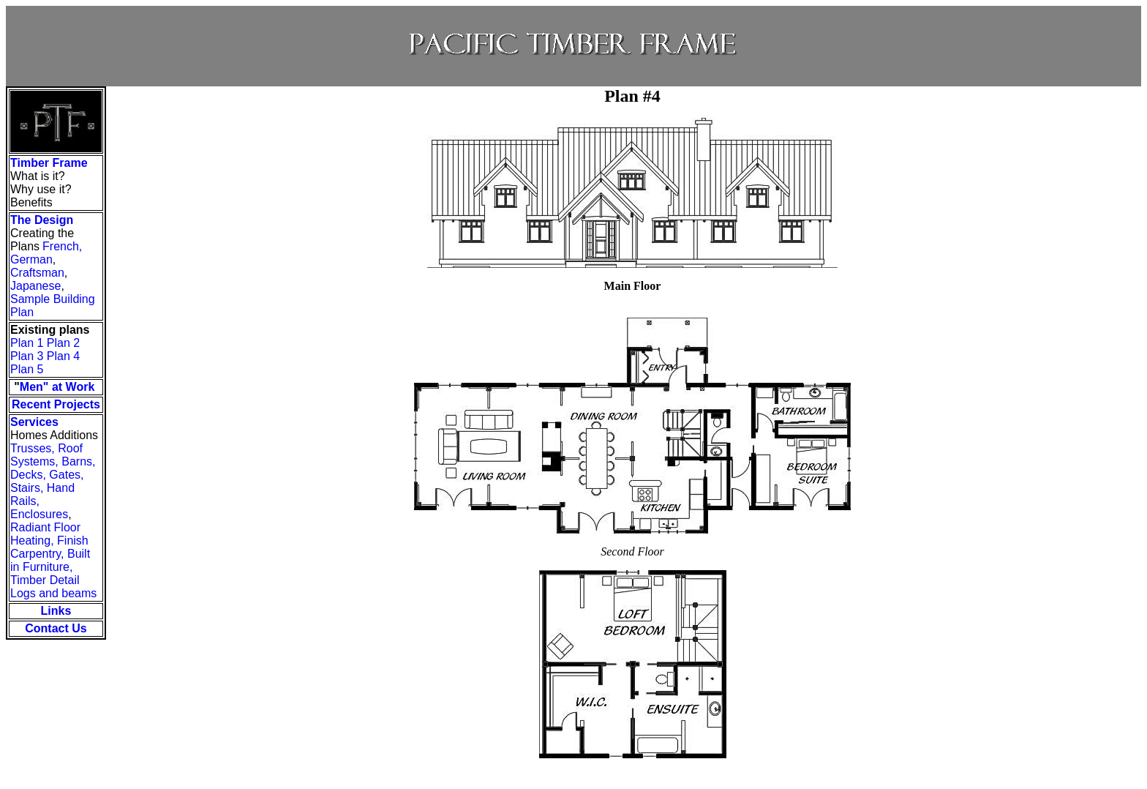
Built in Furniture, (50, 560)
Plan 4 (63, 356)
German (31, 259)
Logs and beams (53, 593)
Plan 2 (63, 343)
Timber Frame (49, 163)
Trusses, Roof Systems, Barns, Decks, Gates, (52, 461)
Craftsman (37, 272)
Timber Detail (45, 580)
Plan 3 (26, 356)
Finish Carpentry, (49, 547)
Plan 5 (26, 369)
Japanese (35, 286)
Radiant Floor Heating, (45, 534)
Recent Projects (56, 404)
